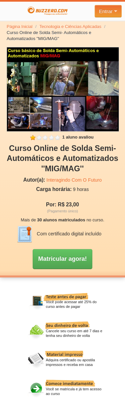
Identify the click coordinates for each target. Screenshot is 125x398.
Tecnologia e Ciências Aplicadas (70, 26)
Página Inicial (19, 26)
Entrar (108, 11)
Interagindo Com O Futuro (74, 180)
